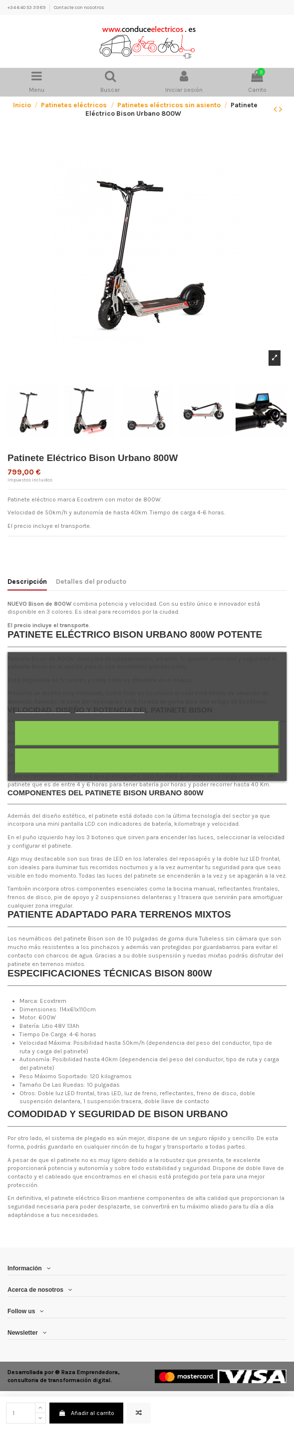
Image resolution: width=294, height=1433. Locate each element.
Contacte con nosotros (79, 7)
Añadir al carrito (86, 1413)
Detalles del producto (91, 581)
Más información (42, 708)
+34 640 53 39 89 (26, 7)
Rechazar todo (146, 733)
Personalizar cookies (109, 708)
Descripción (27, 581)
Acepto (147, 760)
